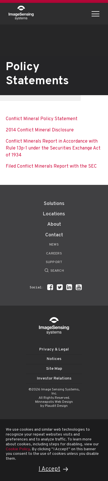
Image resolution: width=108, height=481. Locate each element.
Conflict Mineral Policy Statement (41, 119)
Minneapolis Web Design (54, 402)
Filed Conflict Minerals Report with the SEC (51, 166)
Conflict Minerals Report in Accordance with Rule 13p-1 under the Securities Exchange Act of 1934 (53, 148)
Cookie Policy (18, 449)
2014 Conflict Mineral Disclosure (40, 130)
